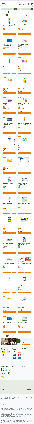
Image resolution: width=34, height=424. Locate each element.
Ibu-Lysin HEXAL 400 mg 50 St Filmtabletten (7, 104)
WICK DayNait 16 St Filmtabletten (8, 243)
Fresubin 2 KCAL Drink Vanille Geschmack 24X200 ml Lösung (22, 184)
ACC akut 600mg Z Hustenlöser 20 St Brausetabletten (23, 224)
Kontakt (10, 387)
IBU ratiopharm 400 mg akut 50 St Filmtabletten (23, 45)
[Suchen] (32, 7)
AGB (25, 387)
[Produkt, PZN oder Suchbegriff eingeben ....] (17, 7)
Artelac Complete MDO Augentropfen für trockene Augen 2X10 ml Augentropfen (24, 244)
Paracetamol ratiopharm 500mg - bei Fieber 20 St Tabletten (8, 84)
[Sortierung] (28, 15)
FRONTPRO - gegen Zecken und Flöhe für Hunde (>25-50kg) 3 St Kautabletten (24, 104)
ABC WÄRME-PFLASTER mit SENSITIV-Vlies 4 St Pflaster (24, 84)
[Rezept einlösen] (20, 4)
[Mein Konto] (24, 4)
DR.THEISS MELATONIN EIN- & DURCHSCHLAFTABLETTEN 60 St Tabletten (8, 124)
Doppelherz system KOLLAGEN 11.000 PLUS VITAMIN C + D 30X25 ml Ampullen (24, 204)
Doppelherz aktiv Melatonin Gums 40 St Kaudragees (24, 283)
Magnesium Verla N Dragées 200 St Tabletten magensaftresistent (23, 144)
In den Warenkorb (9, 53)
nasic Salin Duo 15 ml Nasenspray (8, 183)
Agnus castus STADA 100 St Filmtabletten (9, 322)
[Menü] (2, 6)
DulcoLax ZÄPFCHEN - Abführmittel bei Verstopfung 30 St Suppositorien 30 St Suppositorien (9, 224)
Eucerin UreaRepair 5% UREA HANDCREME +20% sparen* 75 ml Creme (9, 204)
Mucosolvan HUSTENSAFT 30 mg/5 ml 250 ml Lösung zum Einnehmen (9, 64)
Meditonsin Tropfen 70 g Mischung (8, 302)
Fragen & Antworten (27, 391)
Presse (2, 388)
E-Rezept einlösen (19, 386)
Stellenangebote (3, 386)
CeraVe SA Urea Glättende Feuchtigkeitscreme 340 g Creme (23, 303)
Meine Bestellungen (11, 386)
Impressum (26, 386)
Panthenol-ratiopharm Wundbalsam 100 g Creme (24, 264)
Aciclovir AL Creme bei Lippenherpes (8, 263)
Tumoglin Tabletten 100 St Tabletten (23, 322)
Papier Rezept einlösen (20, 387)
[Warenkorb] (28, 4)
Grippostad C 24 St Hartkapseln (8, 163)
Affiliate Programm (3, 389)
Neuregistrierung (11, 388)
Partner (2, 387)
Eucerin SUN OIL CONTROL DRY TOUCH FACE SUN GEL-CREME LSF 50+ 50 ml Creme (24, 124)
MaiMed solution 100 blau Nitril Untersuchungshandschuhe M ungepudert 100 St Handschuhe (23, 164)
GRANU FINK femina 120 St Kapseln (23, 64)
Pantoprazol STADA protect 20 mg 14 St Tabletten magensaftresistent (9, 45)
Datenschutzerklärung (28, 388)
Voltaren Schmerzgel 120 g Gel (22, 24)
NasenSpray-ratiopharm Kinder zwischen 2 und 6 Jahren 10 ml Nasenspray (9, 25)
